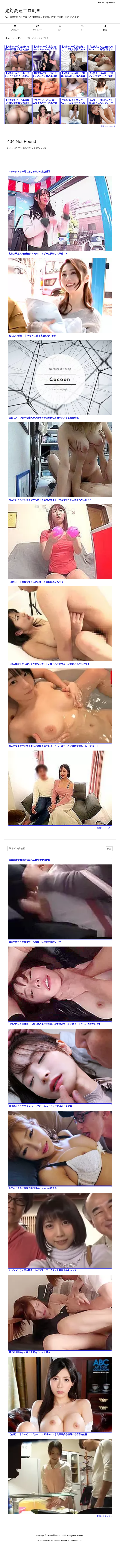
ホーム (11, 38)
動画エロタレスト (108, 126)
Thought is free (75, 1540)
